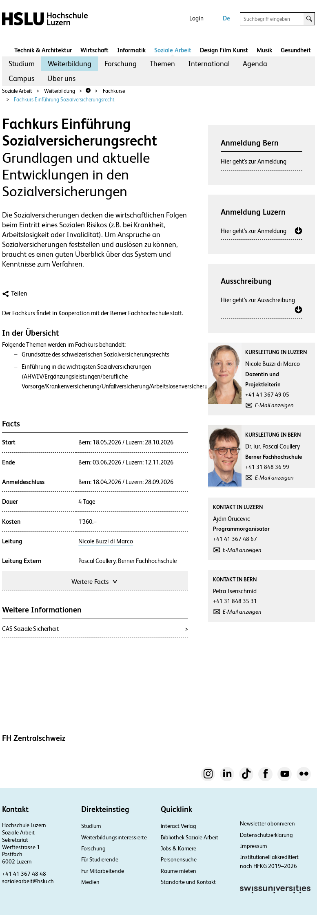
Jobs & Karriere (178, 848)
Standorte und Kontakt (188, 882)
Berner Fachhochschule (139, 313)
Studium (22, 63)
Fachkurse (114, 91)
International (209, 63)
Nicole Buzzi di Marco (105, 541)
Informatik (131, 50)
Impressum (253, 846)
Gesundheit (296, 50)
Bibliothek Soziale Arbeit (189, 837)
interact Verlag (178, 826)
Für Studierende (99, 859)
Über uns (61, 78)
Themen (162, 63)
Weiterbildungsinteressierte (114, 837)
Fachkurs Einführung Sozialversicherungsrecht (64, 99)
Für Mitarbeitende (102, 871)
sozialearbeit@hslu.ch (28, 881)
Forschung (120, 63)
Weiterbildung (69, 63)
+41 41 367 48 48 (24, 873)
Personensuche (179, 859)
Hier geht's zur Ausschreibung (258, 299)
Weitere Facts (95, 580)
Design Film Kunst (224, 50)
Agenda (255, 63)
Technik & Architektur (43, 50)
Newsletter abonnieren (267, 823)
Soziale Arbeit (172, 50)
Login (196, 18)
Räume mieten (178, 871)
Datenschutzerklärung (266, 835)
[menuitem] (21, 63)
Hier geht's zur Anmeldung (253, 161)
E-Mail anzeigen (274, 405)
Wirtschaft (94, 50)
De (226, 18)
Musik (264, 50)
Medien (90, 882)
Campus (21, 78)
